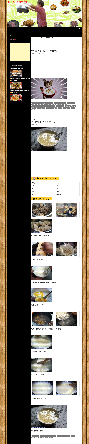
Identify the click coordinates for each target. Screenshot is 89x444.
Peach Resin (64, 104)
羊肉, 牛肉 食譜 (20, 31)
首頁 (10, 31)
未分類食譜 (77, 31)
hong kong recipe (36, 104)
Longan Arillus (57, 104)
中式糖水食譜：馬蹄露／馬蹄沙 (43, 122)
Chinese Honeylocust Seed (60, 102)
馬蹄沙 (47, 437)
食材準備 (11, 35)
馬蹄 (43, 437)
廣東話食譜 (39, 107)
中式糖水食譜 (68, 106)
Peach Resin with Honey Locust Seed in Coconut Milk (43, 106)
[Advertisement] (20, 52)
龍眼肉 (33, 109)
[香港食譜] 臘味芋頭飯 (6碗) (16, 68)
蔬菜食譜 (31, 31)
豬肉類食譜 (15, 31)
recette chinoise (60, 106)
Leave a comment (42, 53)
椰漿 (56, 107)
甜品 (39, 437)
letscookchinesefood (47, 104)
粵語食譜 (60, 107)
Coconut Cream (71, 102)
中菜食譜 (33, 107)
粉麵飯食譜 (53, 31)
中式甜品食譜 (59, 31)
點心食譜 (48, 31)
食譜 (68, 107)
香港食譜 (72, 107)
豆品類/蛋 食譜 (42, 31)
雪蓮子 (65, 107)
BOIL (34, 119)
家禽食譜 (36, 31)
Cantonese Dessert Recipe (37, 102)
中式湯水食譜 (66, 31)
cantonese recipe (48, 102)
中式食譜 (73, 106)
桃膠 (43, 107)
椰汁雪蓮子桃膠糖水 (49, 107)
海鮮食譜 (26, 31)
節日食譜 (71, 31)
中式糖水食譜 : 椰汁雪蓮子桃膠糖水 (44, 51)
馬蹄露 (51, 437)
